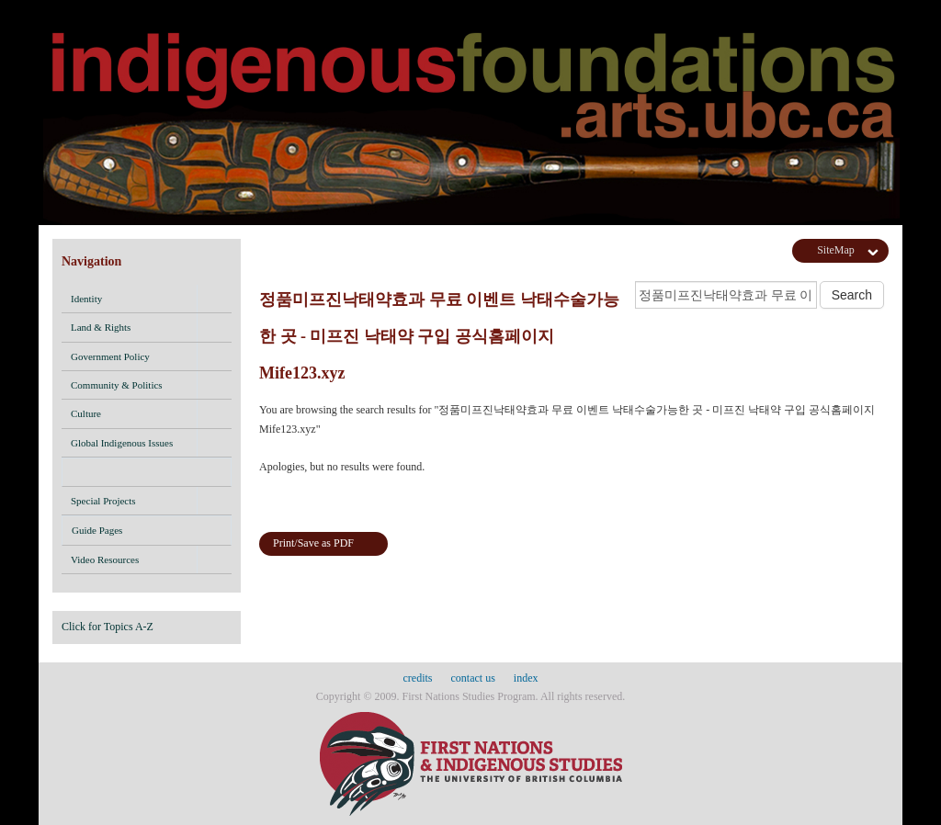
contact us (473, 678)
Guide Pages (146, 533)
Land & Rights (100, 327)
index (526, 678)
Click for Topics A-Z (107, 626)
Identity (86, 298)
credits (418, 678)
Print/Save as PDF (313, 543)
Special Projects (103, 500)
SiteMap (836, 249)
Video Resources (105, 559)
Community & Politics (117, 384)
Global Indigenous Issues (122, 442)
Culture (86, 413)
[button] (214, 298)
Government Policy (110, 356)
